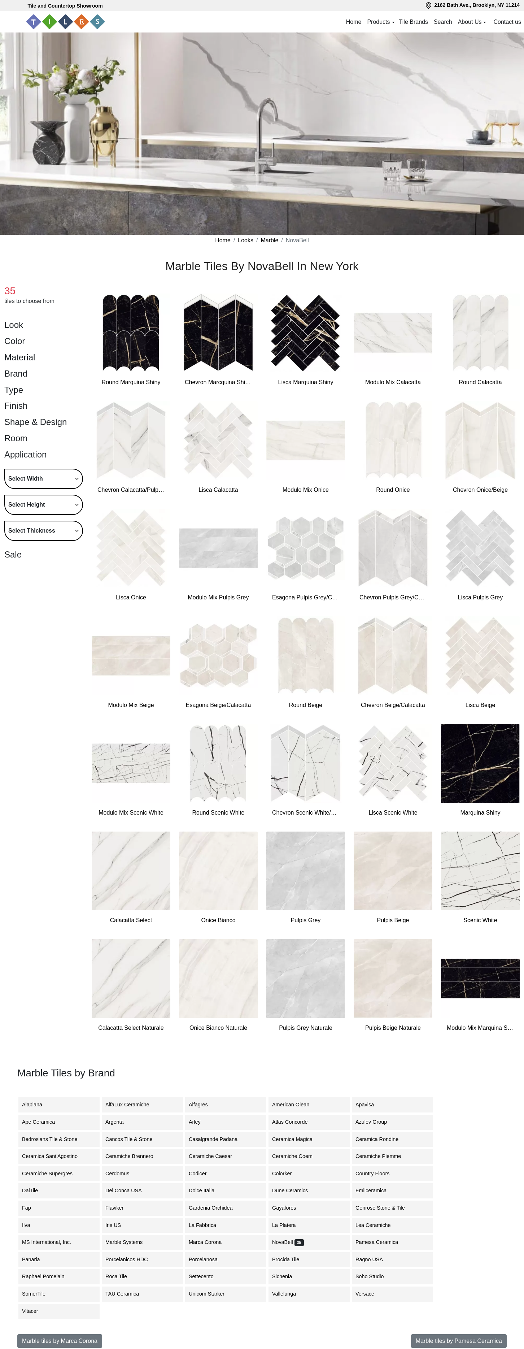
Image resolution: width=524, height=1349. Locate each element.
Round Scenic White (218, 813)
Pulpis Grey (306, 920)
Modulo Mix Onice (306, 490)
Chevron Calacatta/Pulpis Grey (131, 490)
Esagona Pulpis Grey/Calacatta (305, 597)
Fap (32, 1208)
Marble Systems (129, 1242)
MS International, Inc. (53, 1242)
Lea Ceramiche (378, 1225)
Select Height (26, 505)
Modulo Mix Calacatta (393, 382)
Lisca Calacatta (218, 490)
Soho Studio (374, 1276)
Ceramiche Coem (297, 1156)
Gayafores (289, 1208)
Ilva (30, 1225)
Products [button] (378, 22)
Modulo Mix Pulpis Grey (218, 597)
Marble (269, 240)
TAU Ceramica (128, 1294)
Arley (201, 1122)
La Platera (289, 1225)
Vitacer (35, 1311)
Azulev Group (376, 1122)
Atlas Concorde (295, 1122)
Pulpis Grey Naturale (305, 1028)
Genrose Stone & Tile (386, 1208)
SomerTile (39, 1294)
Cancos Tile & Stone (135, 1139)
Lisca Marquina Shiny (305, 382)
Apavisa (370, 1104)
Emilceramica (376, 1190)
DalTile (36, 1190)
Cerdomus (122, 1173)
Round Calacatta (480, 382)
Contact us (507, 22)
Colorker (287, 1173)
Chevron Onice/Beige (480, 490)
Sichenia (287, 1276)
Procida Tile (291, 1259)
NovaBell (288, 1242)
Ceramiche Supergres (52, 1173)
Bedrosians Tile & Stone (56, 1139)
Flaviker (119, 1208)
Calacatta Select (131, 920)
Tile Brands (413, 22)
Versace (370, 1294)
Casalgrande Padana (218, 1139)
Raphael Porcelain (50, 1276)
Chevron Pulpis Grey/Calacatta (393, 597)
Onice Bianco (218, 920)
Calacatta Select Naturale (130, 1028)
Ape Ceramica (45, 1122)
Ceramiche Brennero (133, 1156)
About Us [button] (470, 22)
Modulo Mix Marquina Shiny (480, 1028)
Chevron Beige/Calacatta (393, 705)
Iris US (118, 1225)
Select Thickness (31, 531)
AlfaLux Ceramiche (132, 1104)
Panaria (36, 1259)
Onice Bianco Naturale (218, 1028)
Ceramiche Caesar (216, 1156)
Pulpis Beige (393, 920)
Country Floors (376, 1173)
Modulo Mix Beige (131, 705)
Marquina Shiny (480, 813)
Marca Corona (209, 1242)
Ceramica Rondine (382, 1139)
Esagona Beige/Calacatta (218, 705)
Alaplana (36, 1104)
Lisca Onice (131, 597)
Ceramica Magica (297, 1139)
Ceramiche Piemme (383, 1156)
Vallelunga (289, 1294)
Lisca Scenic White (392, 813)
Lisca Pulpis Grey (480, 597)
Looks (245, 240)
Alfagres (204, 1104)
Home (354, 22)
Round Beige (306, 705)
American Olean (296, 1104)
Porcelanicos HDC (133, 1259)
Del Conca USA (129, 1190)
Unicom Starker (212, 1294)
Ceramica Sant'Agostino (55, 1156)
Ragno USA (374, 1259)
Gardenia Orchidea (216, 1208)
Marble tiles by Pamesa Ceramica (459, 1341)
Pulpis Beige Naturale (393, 1028)
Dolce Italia (207, 1190)
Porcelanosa (207, 1259)
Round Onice (393, 490)
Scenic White (480, 920)
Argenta (119, 1122)
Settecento (206, 1276)
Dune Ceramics (294, 1190)
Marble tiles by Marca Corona (59, 1341)
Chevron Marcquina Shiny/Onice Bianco (218, 382)
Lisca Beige (480, 705)
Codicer (203, 1173)
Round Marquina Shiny (131, 382)
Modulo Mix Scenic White (131, 813)
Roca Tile (121, 1276)
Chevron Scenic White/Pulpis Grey (305, 813)
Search (443, 22)
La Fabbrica (208, 1225)
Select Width (25, 479)
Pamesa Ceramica (383, 1242)
